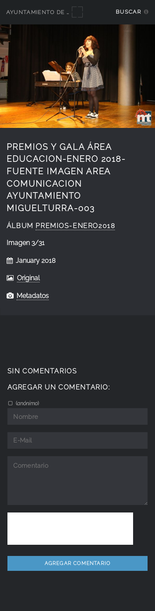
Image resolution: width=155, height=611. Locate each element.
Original (28, 278)
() (26, 403)
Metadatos (33, 296)
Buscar (128, 12)
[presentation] (70, 528)
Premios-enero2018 (75, 226)
